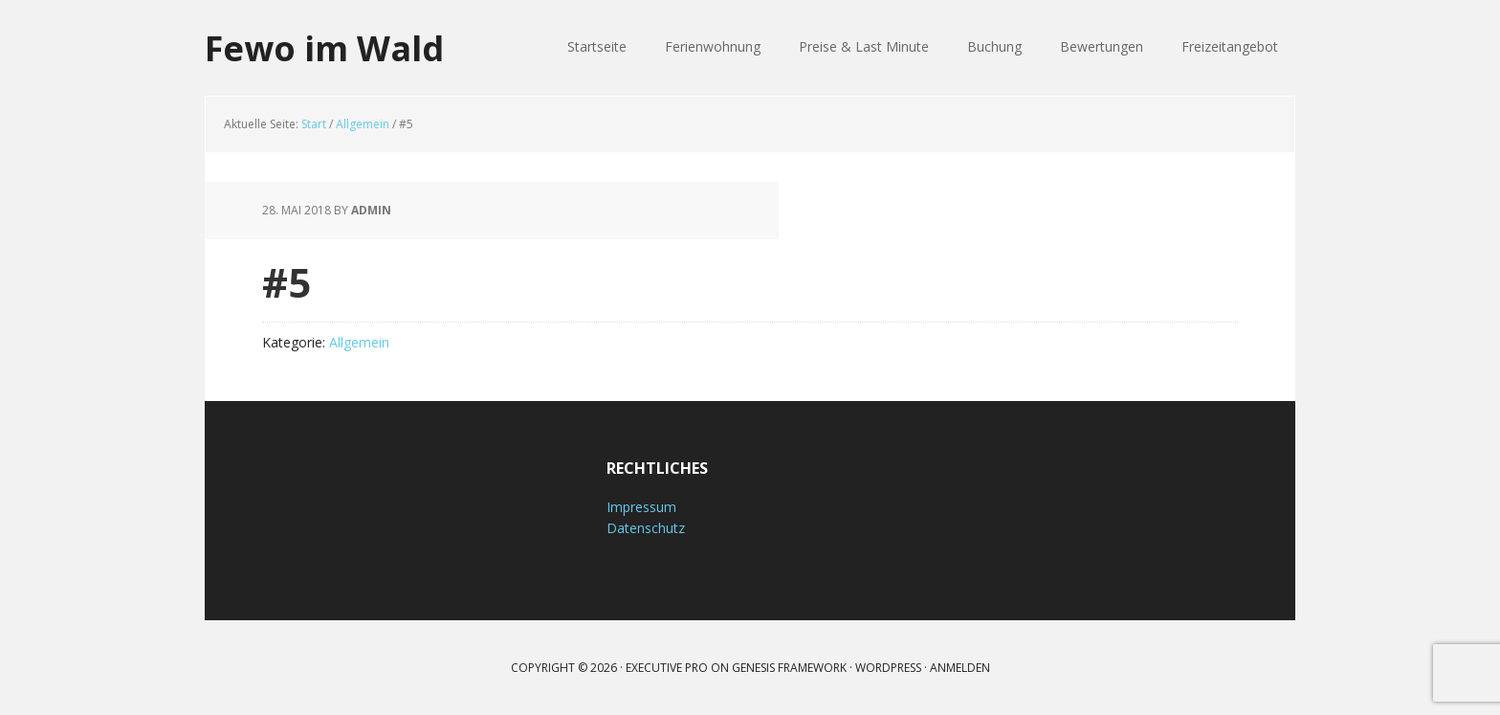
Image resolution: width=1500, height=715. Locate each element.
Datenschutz (646, 528)
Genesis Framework (789, 667)
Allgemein (359, 342)
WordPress (888, 667)
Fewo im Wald (324, 47)
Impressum (641, 507)
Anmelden (960, 667)
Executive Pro (667, 667)
